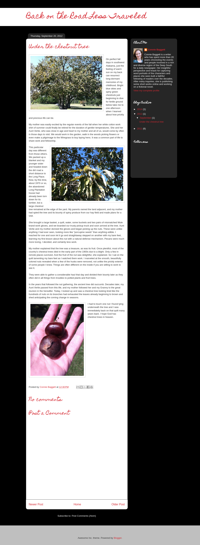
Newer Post (36, 504)
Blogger (118, 538)
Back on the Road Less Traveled (86, 17)
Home (77, 504)
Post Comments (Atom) (84, 515)
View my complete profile (146, 90)
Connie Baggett (156, 49)
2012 (140, 114)
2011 (140, 128)
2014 (140, 109)
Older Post (118, 504)
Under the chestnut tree (151, 121)
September (146, 117)
